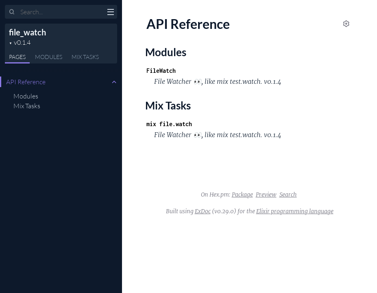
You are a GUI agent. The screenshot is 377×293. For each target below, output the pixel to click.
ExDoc (203, 211)
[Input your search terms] (61, 12)
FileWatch (161, 70)
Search (288, 194)
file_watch (27, 32)
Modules (48, 56)
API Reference (26, 82)
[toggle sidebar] (110, 13)
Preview (266, 194)
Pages (17, 56)
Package (242, 194)
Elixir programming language (294, 211)
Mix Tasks (26, 106)
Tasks (85, 56)
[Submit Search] (12, 12)
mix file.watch (169, 123)
